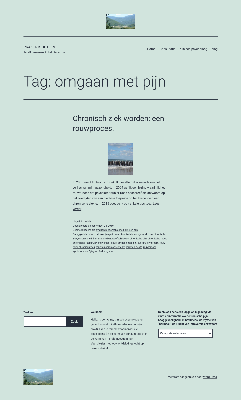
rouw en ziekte (134, 247)
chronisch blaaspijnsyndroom (136, 234)
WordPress (210, 377)
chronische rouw (157, 238)
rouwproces (149, 247)
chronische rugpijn (83, 242)
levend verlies (101, 242)
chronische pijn (138, 238)
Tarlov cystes (106, 251)
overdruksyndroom (148, 242)
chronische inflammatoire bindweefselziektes (103, 238)
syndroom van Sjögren (85, 251)
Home (151, 49)
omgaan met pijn (127, 242)
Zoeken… (29, 312)
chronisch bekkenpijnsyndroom (101, 234)
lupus (114, 242)
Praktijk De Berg (40, 47)
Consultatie (167, 49)
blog (215, 49)
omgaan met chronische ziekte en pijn (117, 229)
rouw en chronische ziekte (110, 247)
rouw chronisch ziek (84, 247)
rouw (162, 242)
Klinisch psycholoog (193, 49)
